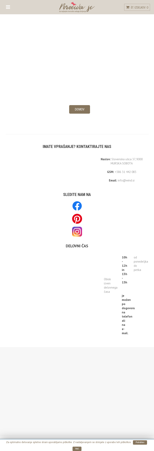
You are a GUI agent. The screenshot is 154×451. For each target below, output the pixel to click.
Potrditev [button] (140, 442)
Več (77, 448)
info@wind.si (126, 180)
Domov (79, 109)
